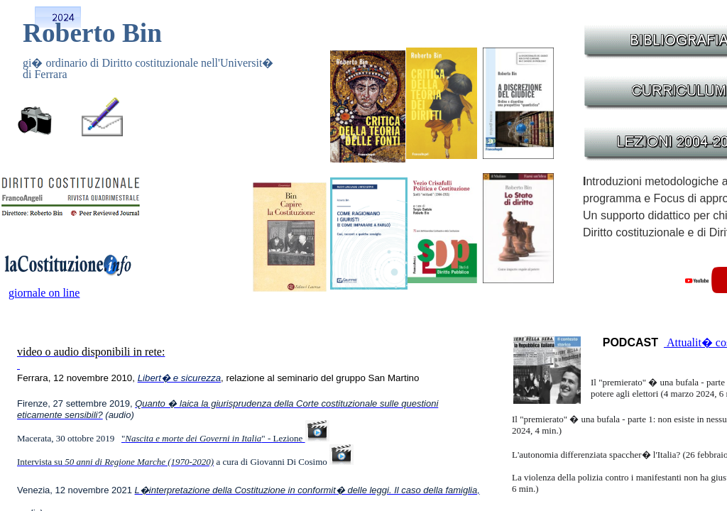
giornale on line (44, 293)
